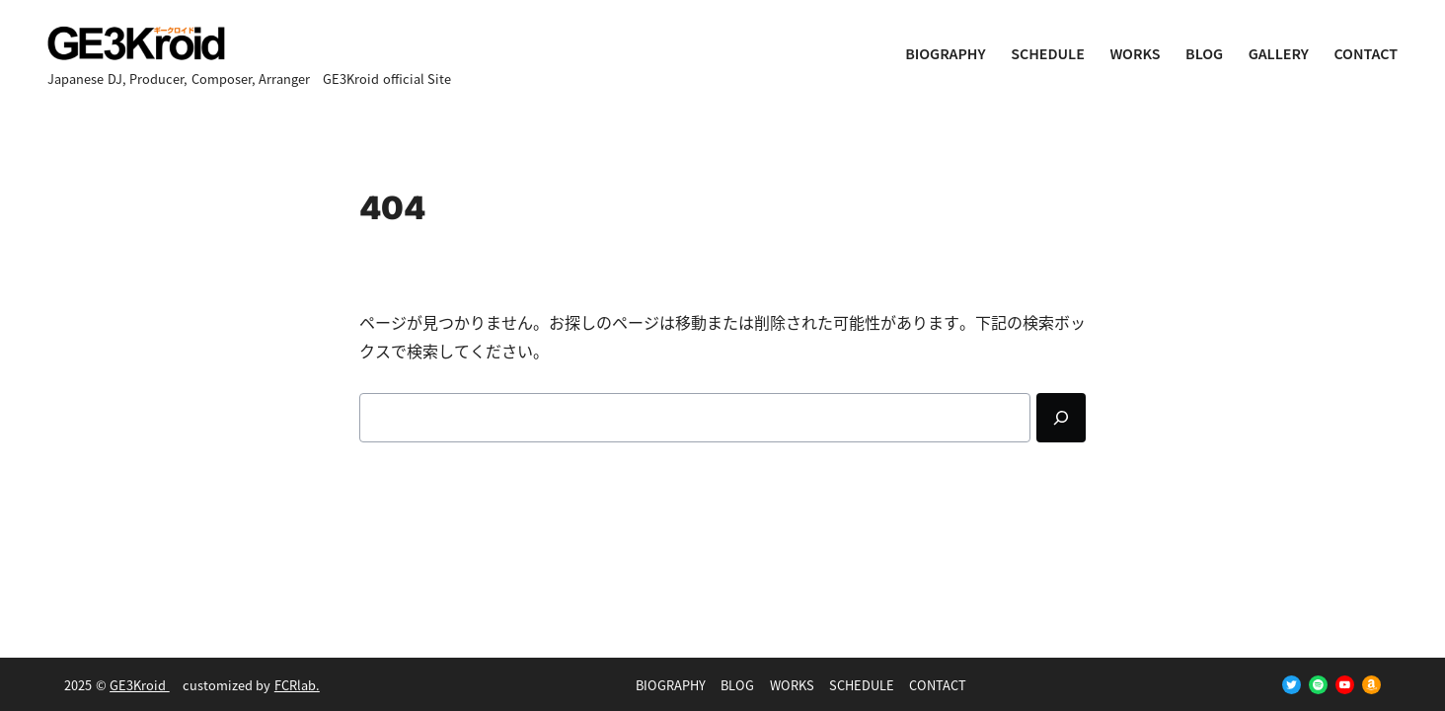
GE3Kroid (140, 684)
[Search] (1061, 417)
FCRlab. (297, 684)
